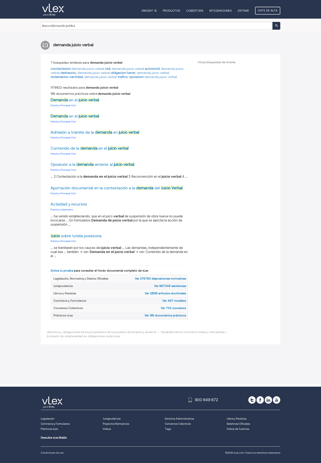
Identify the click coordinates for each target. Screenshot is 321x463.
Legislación (47, 418)
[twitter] (252, 400)
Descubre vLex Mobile (54, 437)
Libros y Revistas (236, 418)
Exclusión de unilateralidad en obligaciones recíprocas (83, 336)
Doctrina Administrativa (179, 418)
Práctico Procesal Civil (63, 105)
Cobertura (194, 10)
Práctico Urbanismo (62, 209)
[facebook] (260, 400)
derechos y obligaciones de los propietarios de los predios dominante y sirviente (101, 332)
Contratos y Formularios (55, 423)
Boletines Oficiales (238, 423)
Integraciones (220, 10)
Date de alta (267, 10)
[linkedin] (268, 400)
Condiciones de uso (52, 452)
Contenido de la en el (90, 148)
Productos (171, 10)
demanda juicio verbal (80, 68)
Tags (168, 428)
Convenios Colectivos (178, 423)
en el (75, 100)
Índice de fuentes (238, 428)
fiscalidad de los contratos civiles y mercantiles (193, 332)
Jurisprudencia (112, 418)
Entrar (243, 10)
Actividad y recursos (69, 204)
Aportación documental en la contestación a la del (117, 188)
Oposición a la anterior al (92, 164)
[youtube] (276, 400)
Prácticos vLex (49, 428)
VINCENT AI (149, 10)
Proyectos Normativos (116, 423)
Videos (107, 428)
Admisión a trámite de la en (95, 132)
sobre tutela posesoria (76, 236)
